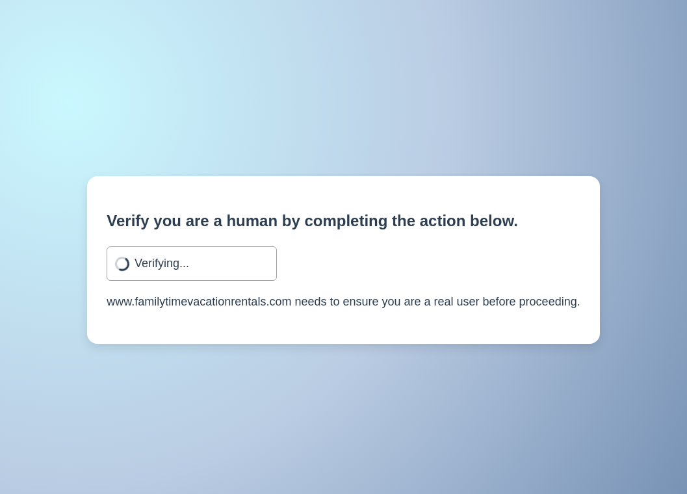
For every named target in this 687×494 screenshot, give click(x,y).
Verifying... (162, 263)
